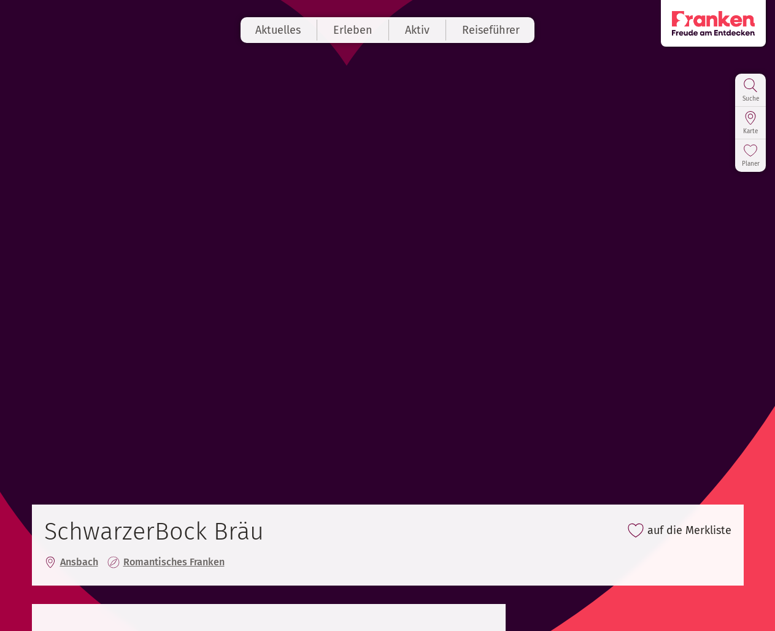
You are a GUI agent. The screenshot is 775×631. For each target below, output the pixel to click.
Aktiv (417, 30)
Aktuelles (278, 30)
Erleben (352, 30)
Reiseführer (491, 30)
